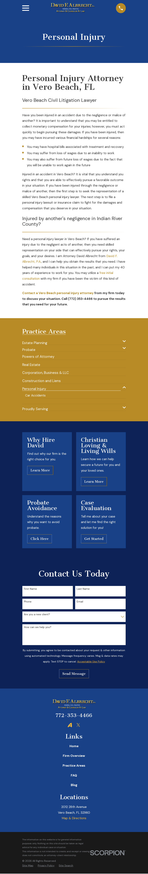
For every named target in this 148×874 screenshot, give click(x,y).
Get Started (93, 539)
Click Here (40, 539)
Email (80, 602)
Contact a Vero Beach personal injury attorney (58, 293)
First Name (30, 589)
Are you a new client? (37, 614)
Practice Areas (74, 766)
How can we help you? (37, 627)
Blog (74, 785)
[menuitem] (71, 341)
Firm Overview (74, 756)
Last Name (83, 589)
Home (74, 746)
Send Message (74, 674)
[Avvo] (70, 725)
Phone (27, 602)
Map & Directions (74, 818)
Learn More (40, 471)
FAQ (74, 775)
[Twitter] (78, 725)
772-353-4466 (74, 716)
